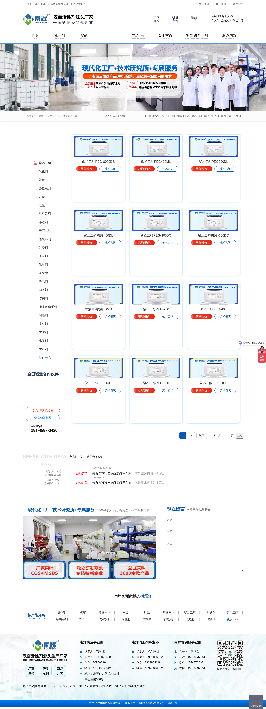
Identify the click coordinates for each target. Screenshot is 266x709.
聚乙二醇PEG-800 (156, 413)
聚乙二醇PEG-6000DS (98, 190)
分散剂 (237, 116)
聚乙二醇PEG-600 (98, 413)
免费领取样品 (43, 418)
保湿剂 (125, 621)
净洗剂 (104, 621)
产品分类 (61, 116)
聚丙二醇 (226, 116)
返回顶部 (256, 705)
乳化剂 (171, 116)
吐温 (187, 116)
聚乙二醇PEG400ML (156, 190)
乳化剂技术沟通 (43, 410)
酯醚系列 (62, 621)
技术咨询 (110, 197)
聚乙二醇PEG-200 (156, 338)
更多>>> (232, 621)
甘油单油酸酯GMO (98, 338)
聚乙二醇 (72, 116)
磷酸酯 (147, 621)
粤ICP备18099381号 (150, 705)
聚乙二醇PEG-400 (213, 338)
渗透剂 (215, 116)
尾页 (201, 437)
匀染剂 (83, 621)
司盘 (180, 116)
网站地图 (238, 4)
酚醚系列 (104, 614)
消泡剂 (189, 621)
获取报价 (86, 197)
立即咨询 (222, 578)
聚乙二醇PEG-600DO (213, 264)
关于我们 (204, 4)
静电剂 (168, 621)
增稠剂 (211, 621)
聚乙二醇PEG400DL (98, 264)
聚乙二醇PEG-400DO (156, 264)
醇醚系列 (168, 614)
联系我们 (221, 4)
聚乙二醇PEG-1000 (213, 413)
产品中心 (49, 116)
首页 (41, 116)
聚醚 (206, 116)
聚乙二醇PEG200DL (213, 190)
